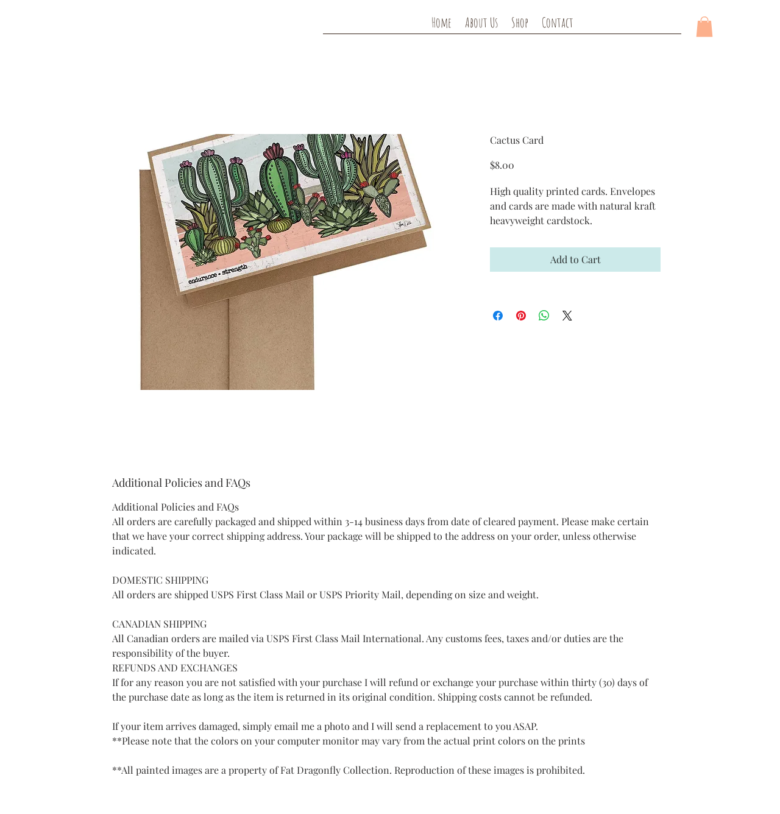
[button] (704, 26)
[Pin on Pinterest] (521, 315)
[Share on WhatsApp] (544, 315)
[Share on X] (567, 315)
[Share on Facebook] (498, 315)
